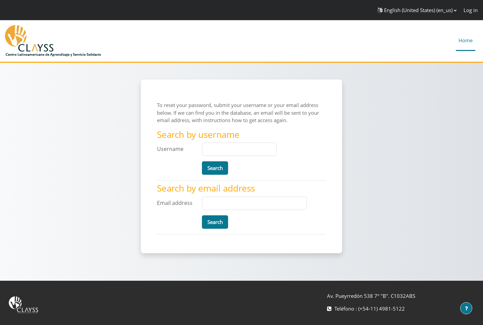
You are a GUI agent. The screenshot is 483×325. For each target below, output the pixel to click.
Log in (471, 10)
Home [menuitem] (466, 40)
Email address (175, 203)
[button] (417, 10)
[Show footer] (466, 308)
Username (170, 149)
